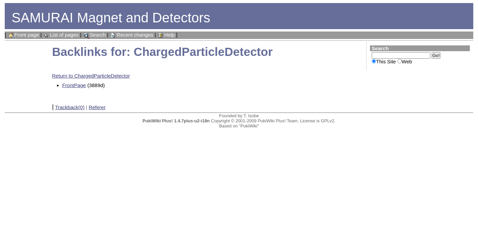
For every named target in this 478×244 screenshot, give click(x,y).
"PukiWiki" (249, 125)
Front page (23, 35)
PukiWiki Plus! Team (278, 120)
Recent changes (131, 35)
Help (166, 35)
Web (407, 61)
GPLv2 (327, 120)
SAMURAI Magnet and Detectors (111, 17)
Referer (97, 107)
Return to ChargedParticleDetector (91, 76)
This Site (386, 61)
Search (94, 35)
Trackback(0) (70, 107)
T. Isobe (251, 115)
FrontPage (74, 85)
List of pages (61, 35)
